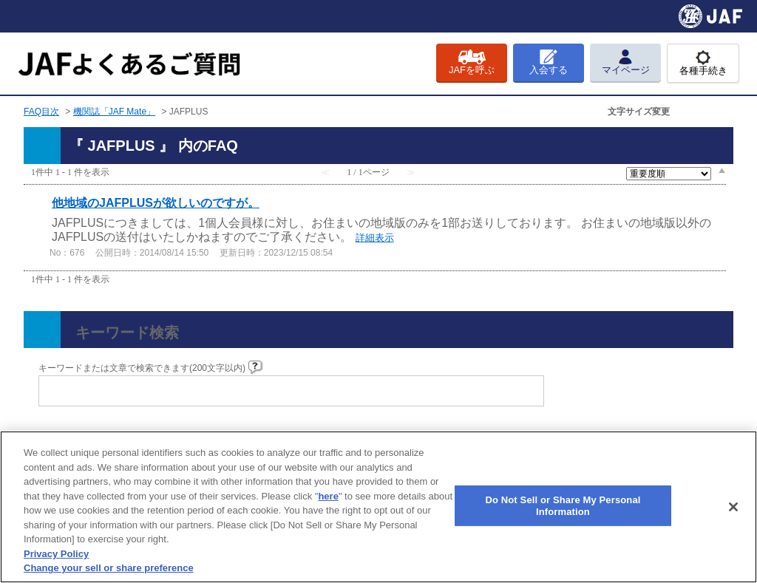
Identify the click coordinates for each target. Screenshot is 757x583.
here (328, 496)
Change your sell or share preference (109, 567)
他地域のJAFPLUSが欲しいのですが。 (155, 203)
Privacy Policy (56, 553)
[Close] (733, 507)
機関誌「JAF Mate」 (114, 111)
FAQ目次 (41, 111)
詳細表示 (375, 237)
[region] (378, 507)
